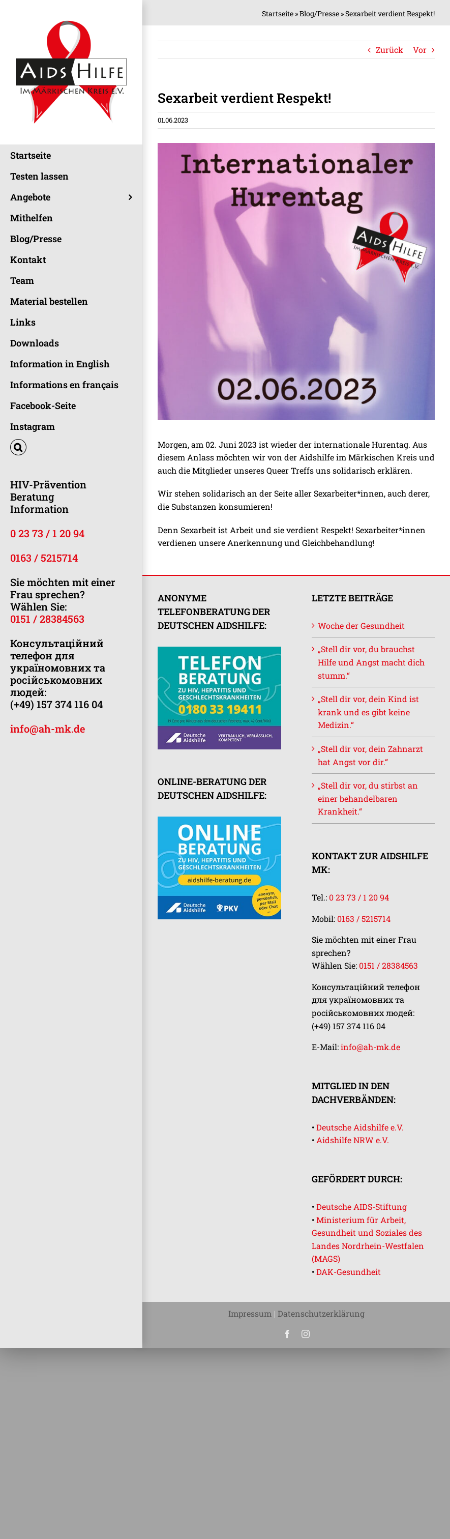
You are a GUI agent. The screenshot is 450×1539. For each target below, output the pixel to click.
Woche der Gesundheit (361, 625)
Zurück (389, 49)
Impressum (250, 1313)
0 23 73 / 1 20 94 (47, 533)
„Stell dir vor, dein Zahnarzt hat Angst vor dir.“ (370, 755)
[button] (71, 447)
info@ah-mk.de (47, 728)
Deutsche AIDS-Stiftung (361, 1206)
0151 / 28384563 (47, 618)
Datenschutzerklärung (321, 1313)
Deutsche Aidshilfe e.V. (360, 1127)
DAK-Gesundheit (348, 1271)
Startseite (277, 13)
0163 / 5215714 (44, 557)
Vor (420, 49)
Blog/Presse (319, 13)
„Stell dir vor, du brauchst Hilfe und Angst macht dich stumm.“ (371, 662)
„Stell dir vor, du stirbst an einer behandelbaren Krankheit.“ (368, 798)
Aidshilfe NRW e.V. (352, 1140)
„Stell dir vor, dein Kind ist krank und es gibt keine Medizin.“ (368, 711)
